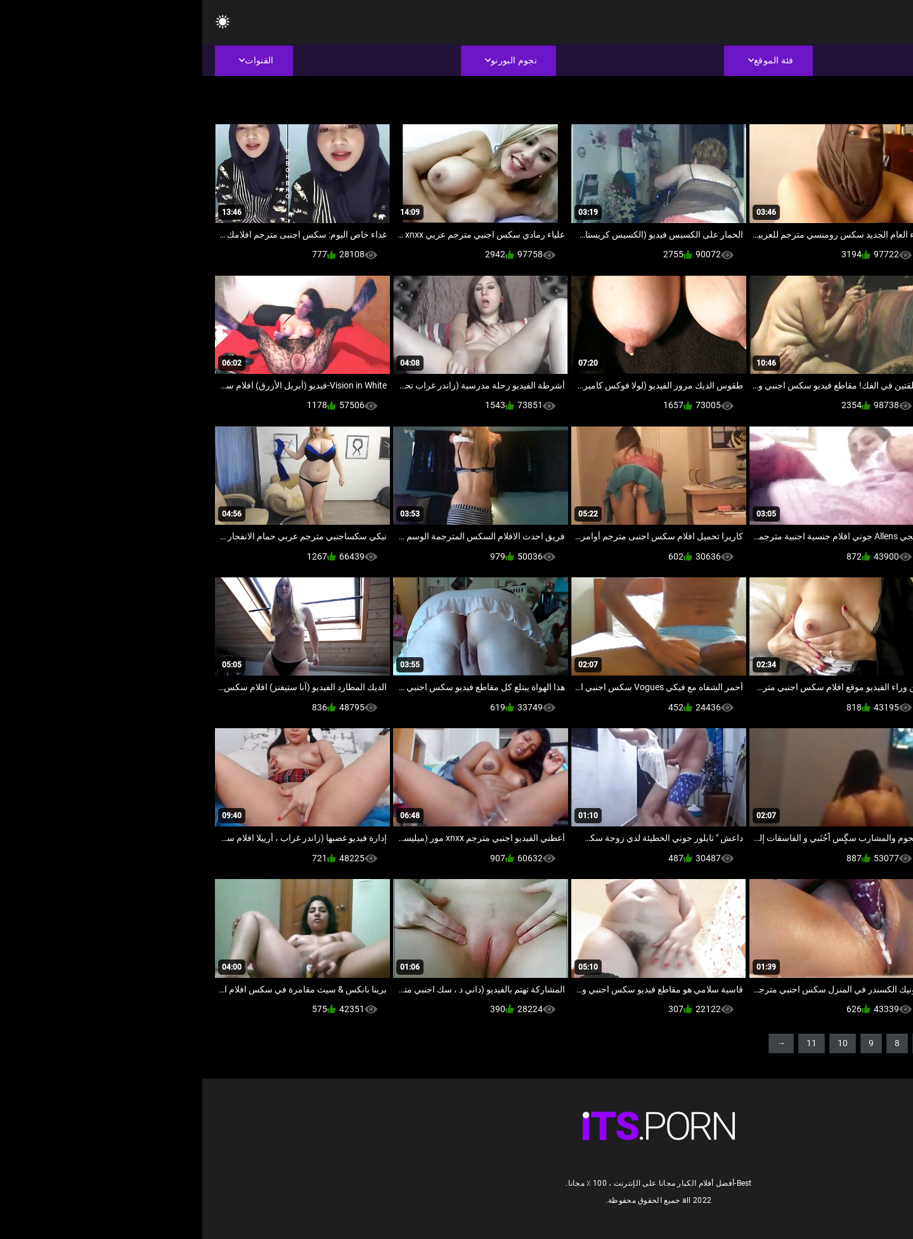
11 (609, 1043)
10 (640, 1043)
